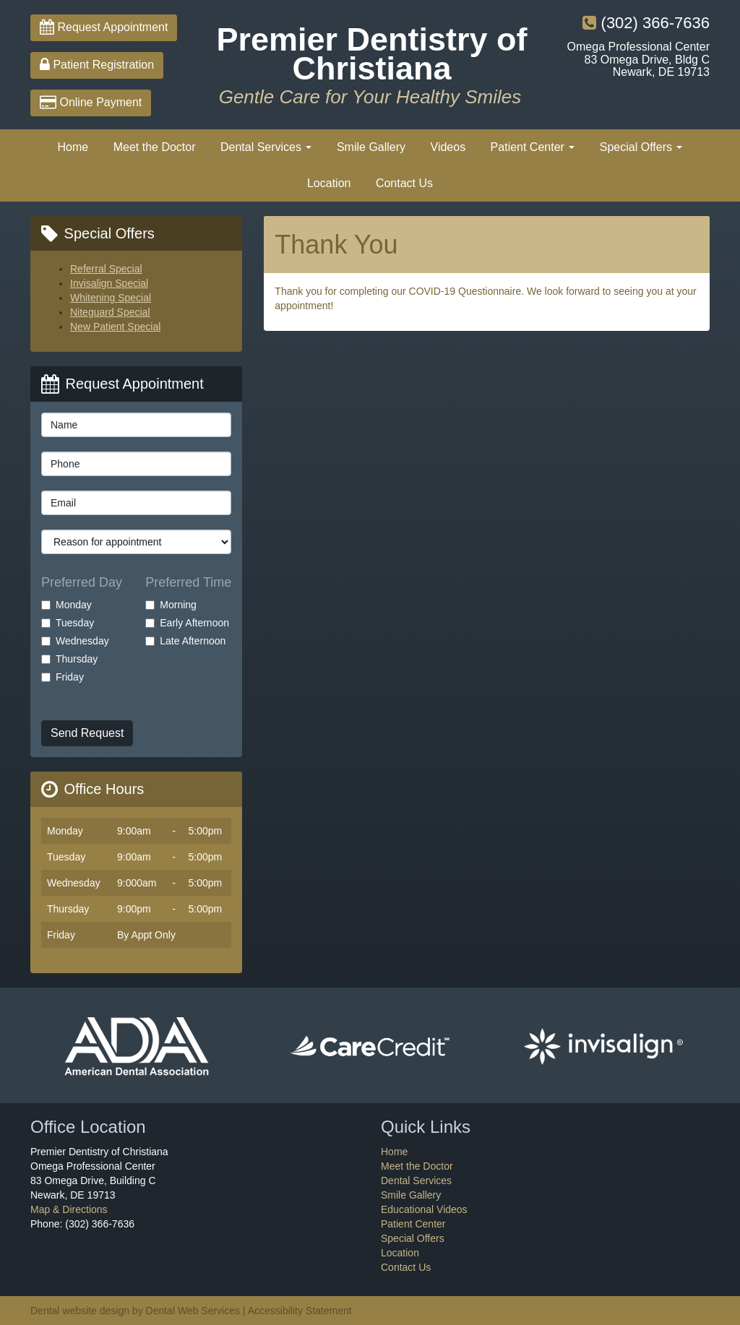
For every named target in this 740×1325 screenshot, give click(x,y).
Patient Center (533, 147)
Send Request (87, 733)
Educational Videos (424, 1209)
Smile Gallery (371, 147)
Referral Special (106, 269)
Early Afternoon (187, 623)
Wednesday (75, 641)
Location (329, 183)
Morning (171, 604)
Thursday (69, 659)
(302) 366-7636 (646, 23)
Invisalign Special (109, 283)
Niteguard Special (110, 312)
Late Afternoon (185, 641)
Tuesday (67, 623)
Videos (448, 147)
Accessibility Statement (300, 1310)
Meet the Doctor (154, 147)
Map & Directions (69, 1209)
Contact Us (404, 183)
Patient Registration (97, 65)
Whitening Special (110, 297)
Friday (62, 677)
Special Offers (641, 147)
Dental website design (79, 1310)
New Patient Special (115, 326)
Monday (66, 604)
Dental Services (266, 147)
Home (73, 147)
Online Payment (91, 102)
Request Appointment (104, 27)
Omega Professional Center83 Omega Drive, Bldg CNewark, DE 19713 (638, 59)
